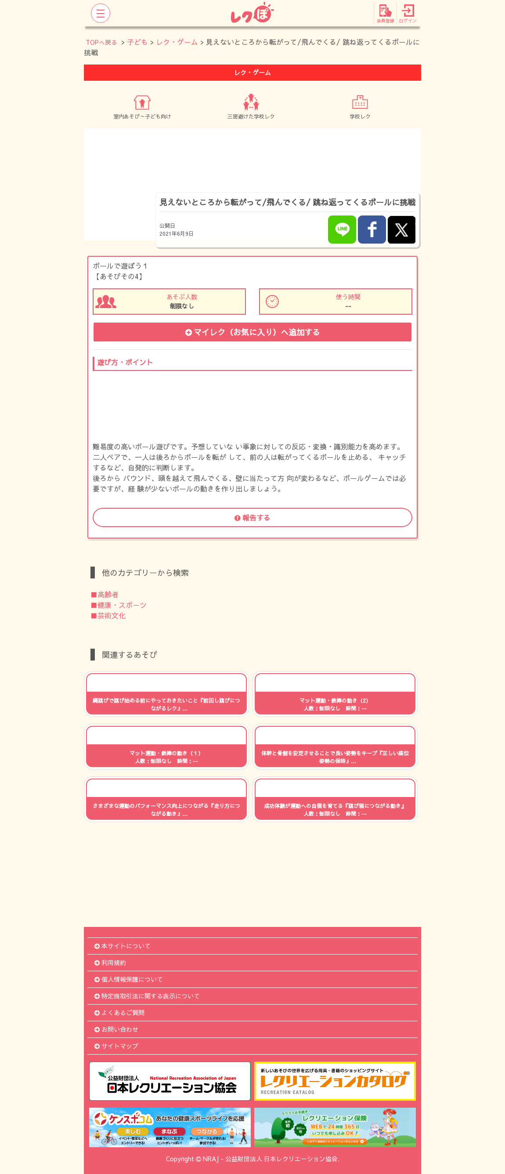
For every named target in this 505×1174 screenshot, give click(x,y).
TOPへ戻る (101, 42)
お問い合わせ (116, 1029)
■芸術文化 (108, 615)
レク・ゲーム (177, 42)
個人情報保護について (128, 979)
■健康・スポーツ (118, 605)
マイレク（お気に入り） (252, 332)
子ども (137, 42)
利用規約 (110, 962)
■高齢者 (104, 594)
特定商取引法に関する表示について (147, 995)
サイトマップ (116, 1045)
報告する (252, 517)
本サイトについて (122, 945)
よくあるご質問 (119, 1012)
